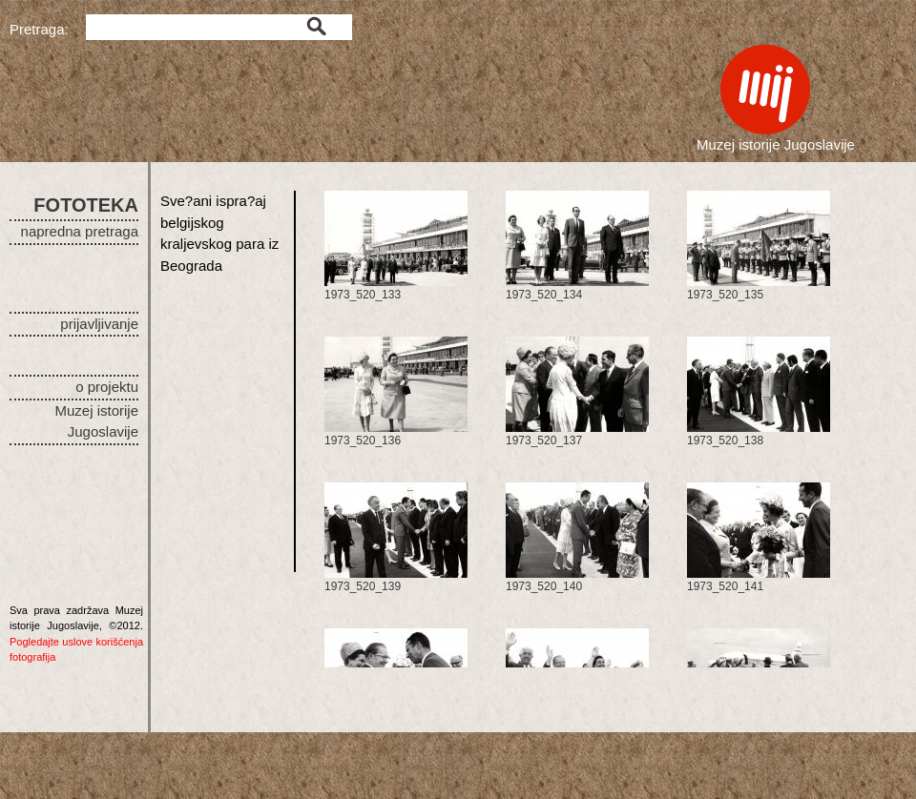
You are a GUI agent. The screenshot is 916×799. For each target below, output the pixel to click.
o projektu (106, 387)
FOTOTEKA (85, 205)
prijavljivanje (99, 324)
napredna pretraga (79, 231)
